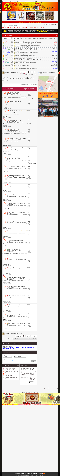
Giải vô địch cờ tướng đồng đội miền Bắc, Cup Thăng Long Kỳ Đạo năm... (29, 42)
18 (29, 241)
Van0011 (55, 57)
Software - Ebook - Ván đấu (16, 72)
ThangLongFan (15, 316)
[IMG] (31, 373)
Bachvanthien (14, 205)
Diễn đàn (7, 72)
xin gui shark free (19, 64)
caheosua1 (14, 325)
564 (29, 93)
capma (56, 41)
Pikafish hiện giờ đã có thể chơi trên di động (16, 324)
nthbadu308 (14, 222)
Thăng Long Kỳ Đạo (44, 388)
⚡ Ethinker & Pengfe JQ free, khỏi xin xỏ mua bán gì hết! (26, 56)
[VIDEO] (32, 376)
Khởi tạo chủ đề (11, 88)
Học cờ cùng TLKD (40, 473)
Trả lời (25, 88)
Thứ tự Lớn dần (7, 361)
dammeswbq (54, 54)
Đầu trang (55, 388)
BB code (32, 368)
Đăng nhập (53, 24)
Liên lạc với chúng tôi (34, 388)
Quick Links (38, 22)
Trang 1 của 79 (24, 72)
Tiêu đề (5, 88)
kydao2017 (55, 46)
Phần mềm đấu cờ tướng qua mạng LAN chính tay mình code (27, 52)
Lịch (25, 22)
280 (29, 176)
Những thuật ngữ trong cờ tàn (21, 61)
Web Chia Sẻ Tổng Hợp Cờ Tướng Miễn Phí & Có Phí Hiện (26, 62)
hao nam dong (7, 65)
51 (34, 72)
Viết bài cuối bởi (32, 88)
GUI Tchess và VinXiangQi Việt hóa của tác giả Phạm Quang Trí (27, 41)
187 (29, 250)
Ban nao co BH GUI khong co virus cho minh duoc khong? (16, 314)
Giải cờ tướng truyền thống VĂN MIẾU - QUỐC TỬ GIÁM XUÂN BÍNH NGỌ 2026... (30, 43)
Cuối (23, 73)
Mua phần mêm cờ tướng (13, 258)
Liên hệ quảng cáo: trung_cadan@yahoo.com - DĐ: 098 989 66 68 (30, 475)
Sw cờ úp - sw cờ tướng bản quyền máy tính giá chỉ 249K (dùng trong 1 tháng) (16, 140)
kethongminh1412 (54, 65)
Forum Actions (30, 22)
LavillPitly (55, 58)
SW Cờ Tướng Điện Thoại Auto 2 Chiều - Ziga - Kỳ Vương (16, 296)
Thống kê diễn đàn (7, 35)
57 (25, 97)
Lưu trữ (50, 388)
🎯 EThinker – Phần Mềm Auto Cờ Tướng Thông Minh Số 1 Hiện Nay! (28, 45)
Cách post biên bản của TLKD (28, 473)
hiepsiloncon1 (54, 55)
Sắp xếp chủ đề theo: (18, 355)
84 (29, 121)
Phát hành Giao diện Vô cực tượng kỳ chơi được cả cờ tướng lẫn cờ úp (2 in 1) (14, 103)
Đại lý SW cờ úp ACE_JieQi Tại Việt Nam (14, 121)
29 (8, 179)
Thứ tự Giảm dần (16, 361)
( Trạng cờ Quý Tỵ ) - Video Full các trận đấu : (24, 58)
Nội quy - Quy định (32, 382)
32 (29, 148)
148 (29, 158)
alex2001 (13, 122)
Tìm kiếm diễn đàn (32, 84)
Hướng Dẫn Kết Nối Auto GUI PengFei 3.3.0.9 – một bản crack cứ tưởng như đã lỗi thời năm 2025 (16, 278)
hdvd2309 (14, 177)
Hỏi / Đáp (21, 22)
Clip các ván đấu (18, 473)
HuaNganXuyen (7, 59)
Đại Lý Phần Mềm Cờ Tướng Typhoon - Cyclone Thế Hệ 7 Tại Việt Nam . (14, 130)
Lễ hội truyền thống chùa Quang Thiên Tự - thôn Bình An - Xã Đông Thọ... (29, 59)
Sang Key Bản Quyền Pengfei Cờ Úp (16, 268)
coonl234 (55, 64)
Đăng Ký (45, 24)
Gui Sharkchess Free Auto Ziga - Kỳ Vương (23, 66)
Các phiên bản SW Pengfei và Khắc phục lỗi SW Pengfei (25, 55)
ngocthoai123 (54, 62)
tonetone (9, 97)
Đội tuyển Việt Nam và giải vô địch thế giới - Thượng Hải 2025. (27, 68)
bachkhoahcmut (15, 214)
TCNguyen (6, 66)
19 (25, 252)
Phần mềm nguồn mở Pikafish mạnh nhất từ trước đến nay (26, 48)
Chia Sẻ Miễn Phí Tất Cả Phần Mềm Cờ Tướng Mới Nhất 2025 (16, 287)
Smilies (31, 371)
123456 (6, 61)
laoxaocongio (54, 49)
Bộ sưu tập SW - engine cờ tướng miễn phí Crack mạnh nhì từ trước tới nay (14, 250)
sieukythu (55, 45)
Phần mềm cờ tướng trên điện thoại (22, 65)
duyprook (9, 253)
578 (29, 130)
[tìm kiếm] (15, 25)
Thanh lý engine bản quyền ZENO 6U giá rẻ (23, 54)
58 (25, 132)
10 (29, 222)
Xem (26, 89)
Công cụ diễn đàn (24, 84)
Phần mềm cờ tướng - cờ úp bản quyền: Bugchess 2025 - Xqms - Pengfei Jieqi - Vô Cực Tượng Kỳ (11, 94)
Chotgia (6, 55)
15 (25, 160)
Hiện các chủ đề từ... (7, 355)
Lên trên (34, 338)
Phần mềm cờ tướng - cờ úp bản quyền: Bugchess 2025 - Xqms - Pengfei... (29, 49)
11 (32, 72)
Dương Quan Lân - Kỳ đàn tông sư (22, 51)
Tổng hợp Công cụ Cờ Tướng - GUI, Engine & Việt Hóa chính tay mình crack (15, 305)
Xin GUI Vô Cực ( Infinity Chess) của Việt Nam (24, 46)
